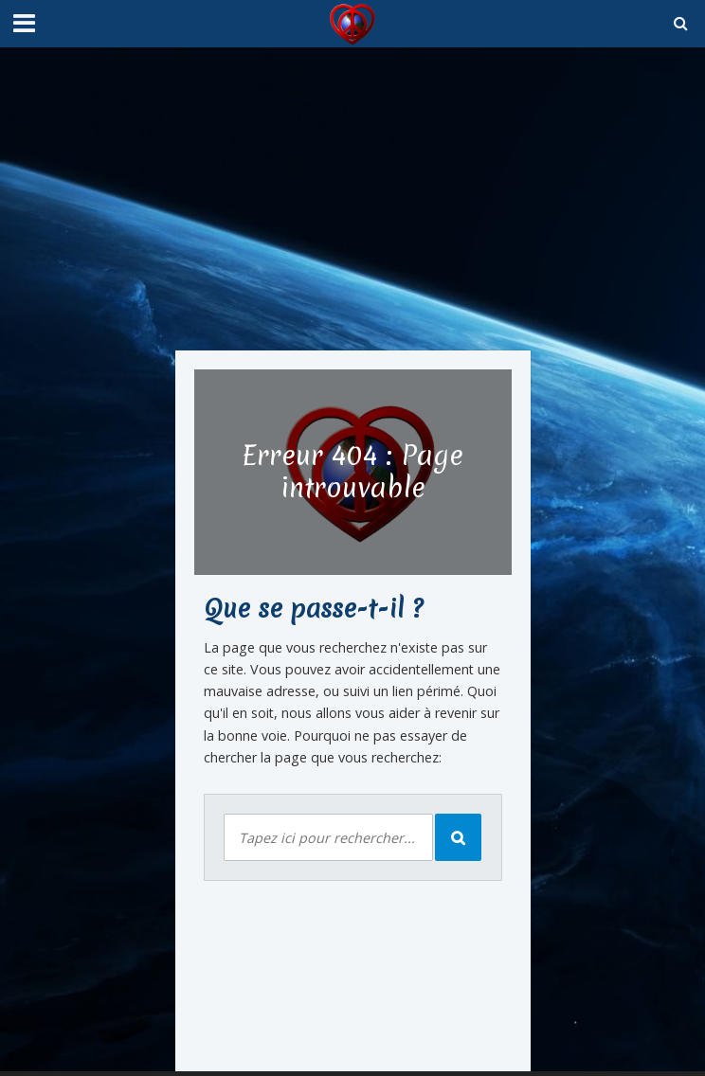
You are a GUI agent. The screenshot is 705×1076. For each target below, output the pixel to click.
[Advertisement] (353, 199)
